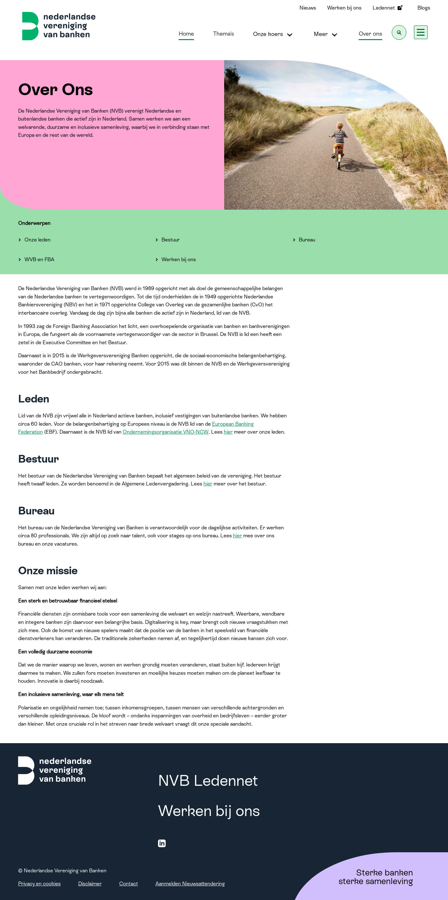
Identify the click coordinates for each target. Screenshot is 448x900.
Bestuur (171, 240)
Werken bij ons (344, 8)
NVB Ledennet (208, 780)
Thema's (223, 33)
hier (228, 432)
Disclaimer (90, 884)
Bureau (307, 240)
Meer (327, 34)
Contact (128, 884)
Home (186, 33)
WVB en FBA (39, 259)
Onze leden (37, 240)
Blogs (423, 8)
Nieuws (308, 8)
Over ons (370, 33)
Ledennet (388, 7)
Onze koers (274, 34)
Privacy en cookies (39, 884)
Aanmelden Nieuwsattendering (190, 884)
